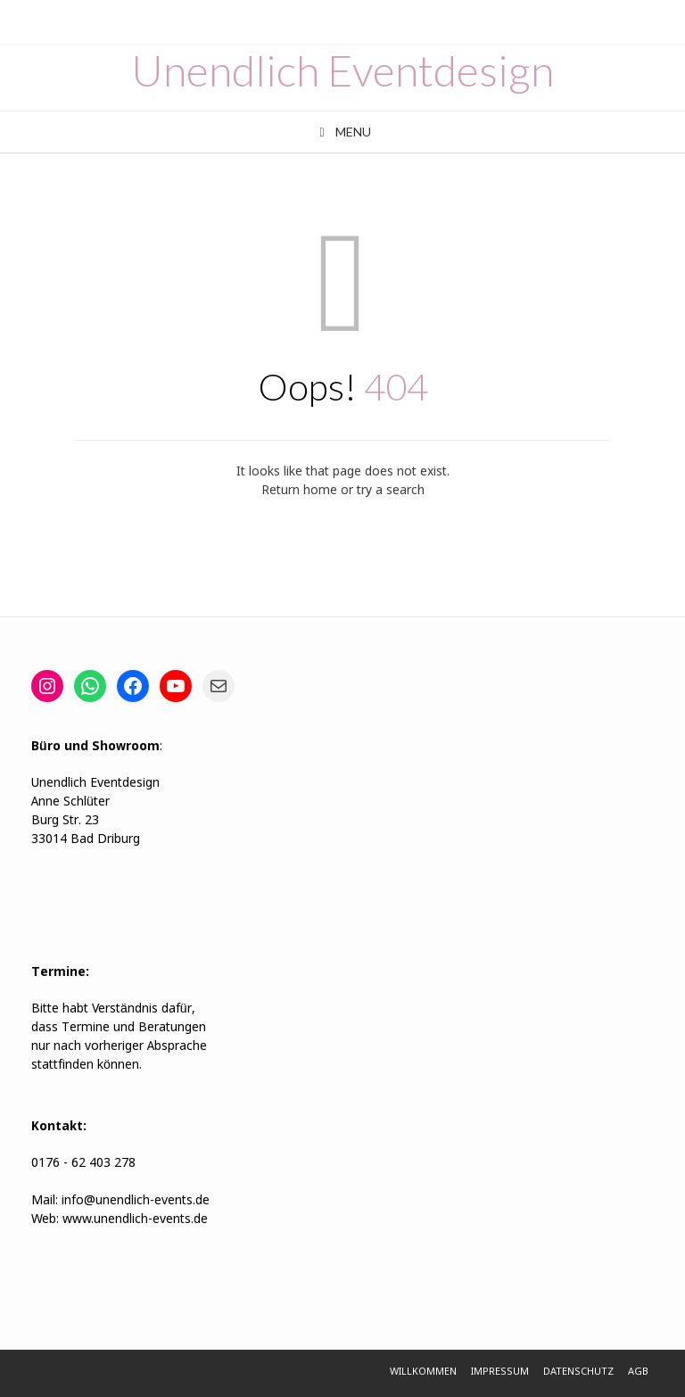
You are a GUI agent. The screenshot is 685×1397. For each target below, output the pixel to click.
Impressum (500, 1372)
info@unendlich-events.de (136, 1201)
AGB (638, 1372)
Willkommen (423, 1372)
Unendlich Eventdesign (342, 70)
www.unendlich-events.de (133, 1219)
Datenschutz (578, 1372)
